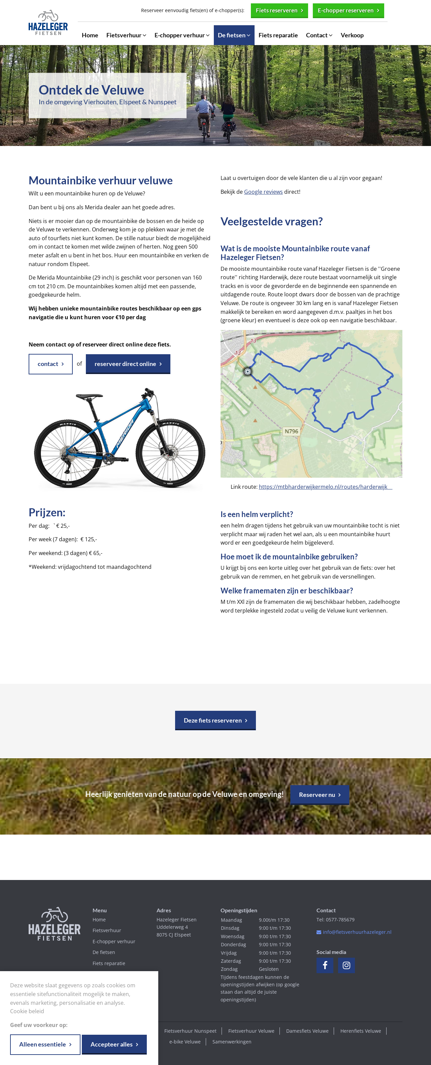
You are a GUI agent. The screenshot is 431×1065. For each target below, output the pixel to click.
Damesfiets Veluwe (307, 1031)
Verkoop (352, 35)
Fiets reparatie (278, 35)
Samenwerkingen (232, 1041)
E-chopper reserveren (344, 10)
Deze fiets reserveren (213, 720)
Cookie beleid (27, 1011)
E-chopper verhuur (182, 35)
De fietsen (234, 35)
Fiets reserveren (272, 10)
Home (90, 35)
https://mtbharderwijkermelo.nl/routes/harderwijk (326, 486)
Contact (319, 35)
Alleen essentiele (42, 1044)
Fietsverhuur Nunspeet (190, 1031)
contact (48, 363)
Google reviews (263, 191)
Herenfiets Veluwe (360, 1031)
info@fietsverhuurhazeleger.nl (357, 932)
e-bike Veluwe (185, 1041)
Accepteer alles (112, 1044)
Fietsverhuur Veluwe (251, 1031)
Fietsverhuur (126, 35)
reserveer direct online (125, 363)
